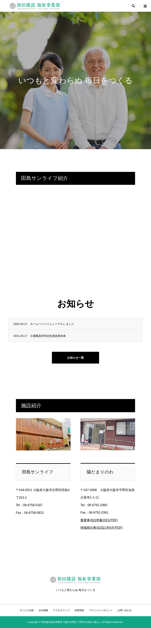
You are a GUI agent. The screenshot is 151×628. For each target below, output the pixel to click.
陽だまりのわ (100, 471)
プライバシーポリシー (100, 610)
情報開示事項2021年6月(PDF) (101, 527)
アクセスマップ (61, 610)
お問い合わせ (124, 610)
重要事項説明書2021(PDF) (99, 520)
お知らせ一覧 (75, 357)
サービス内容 (27, 610)
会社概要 (43, 610)
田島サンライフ (37, 471)
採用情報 (79, 610)
